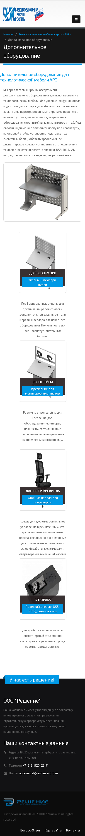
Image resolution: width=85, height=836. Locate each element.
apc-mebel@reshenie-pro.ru (38, 773)
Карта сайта (53, 830)
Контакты (73, 830)
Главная (8, 34)
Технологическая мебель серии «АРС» (45, 34)
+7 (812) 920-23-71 (35, 765)
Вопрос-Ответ (30, 830)
